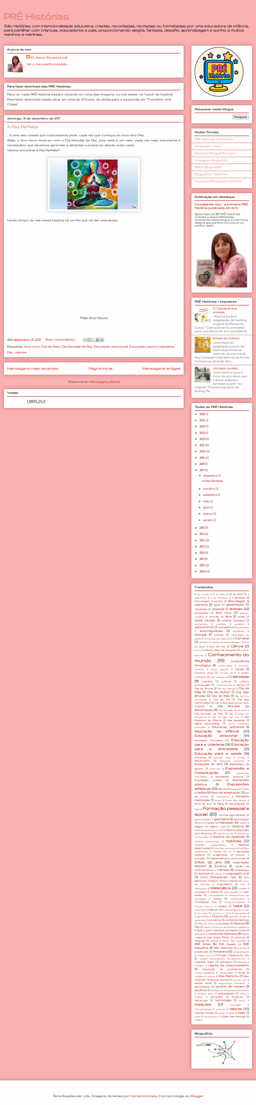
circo (197, 650)
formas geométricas (232, 815)
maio (207, 501)
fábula (222, 789)
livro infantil (230, 880)
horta (217, 851)
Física (220, 803)
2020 (202, 451)
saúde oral (240, 980)
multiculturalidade (234, 902)
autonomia (243, 627)
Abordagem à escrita (209, 601)
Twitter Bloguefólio (208, 167)
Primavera (220, 951)
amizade (218, 609)
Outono (218, 916)
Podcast (200, 940)
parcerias (223, 923)
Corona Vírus (228, 673)
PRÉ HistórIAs (223, 948)
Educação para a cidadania (151, 346)
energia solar (222, 757)
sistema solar (205, 993)
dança (241, 685)
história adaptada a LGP (209, 830)
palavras (200, 920)
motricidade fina (205, 902)
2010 (202, 565)
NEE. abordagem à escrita (233, 910)
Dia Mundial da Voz (225, 717)
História (238, 826)
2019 (202, 457)
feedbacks (223, 796)
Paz (10, 352)
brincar (219, 634)
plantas (240, 937)
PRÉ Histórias (36, 16)
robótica (199, 976)
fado (246, 789)
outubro (209, 488)
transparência (203, 1009)
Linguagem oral (237, 873)
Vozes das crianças (233, 1016)
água (216, 604)
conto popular (220, 669)
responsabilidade (205, 973)
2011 (201, 558)
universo (220, 1009)
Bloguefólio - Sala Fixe (211, 174)
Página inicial (100, 368)
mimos (217, 898)
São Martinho (228, 976)
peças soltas (212, 927)
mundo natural (204, 906)
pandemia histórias (237, 920)
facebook (235, 789)
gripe (211, 822)
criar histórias (218, 677)
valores (20, 352)
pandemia (214, 920)
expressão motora (229, 776)
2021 (202, 445)
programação (241, 952)
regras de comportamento (228, 965)
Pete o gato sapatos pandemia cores (221, 930)
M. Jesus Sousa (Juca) (48, 57)
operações (240, 913)
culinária (207, 681)
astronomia (201, 624)
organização (202, 916)
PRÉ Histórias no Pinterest (214, 139)
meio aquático (231, 892)
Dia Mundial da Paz (76, 346)
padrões (234, 916)
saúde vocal (203, 983)
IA (229, 851)
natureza (200, 910)
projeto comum (205, 955)
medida (242, 888)
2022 (202, 439)
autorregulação (211, 630)
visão (198, 1016)
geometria (221, 819)
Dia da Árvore (204, 688)
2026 (202, 414)
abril (206, 507)
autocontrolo (204, 627)
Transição (235, 1005)
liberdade (204, 873)
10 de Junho (202, 594)
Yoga (197, 1020)
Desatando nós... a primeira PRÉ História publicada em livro (221, 206)
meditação (200, 892)
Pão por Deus (206, 923)
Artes (241, 616)
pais (244, 916)
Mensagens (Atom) (104, 381)
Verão (221, 1013)
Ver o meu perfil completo (46, 64)
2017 (202, 470)
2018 (202, 463)
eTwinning (215, 769)
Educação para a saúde (218, 753)
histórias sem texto (225, 848)
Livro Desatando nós (218, 877)
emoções (200, 757)
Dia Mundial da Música (232, 710)
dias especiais (236, 720)
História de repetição (228, 836)
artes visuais (205, 620)
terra (242, 1000)
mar (242, 884)
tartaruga (201, 1000)
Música (222, 906)
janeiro (208, 520)
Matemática (220, 888)
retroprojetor (226, 973)
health (243, 823)
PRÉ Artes (203, 944)
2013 (202, 546)
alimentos (201, 609)
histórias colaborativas (210, 845)
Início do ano (208, 862)
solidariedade (226, 993)
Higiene (199, 826)
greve (201, 823)
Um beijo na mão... (226, 368)
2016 (202, 527)
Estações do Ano (209, 764)
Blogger (196, 1096)
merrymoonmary (143, 1096)
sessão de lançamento (223, 990)
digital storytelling (207, 723)
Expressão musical (208, 780)
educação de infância (217, 731)
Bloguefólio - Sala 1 (208, 146)
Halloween (226, 822)
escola (241, 757)
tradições (203, 1004)
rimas (241, 972)
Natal (237, 906)
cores (239, 669)
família (201, 792)
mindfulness (237, 899)
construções (225, 665)
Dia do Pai (221, 699)
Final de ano (203, 803)
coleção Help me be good (219, 650)
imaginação (220, 854)
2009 (202, 571)
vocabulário (210, 1016)
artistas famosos (233, 620)
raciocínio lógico (204, 962)
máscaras (201, 888)
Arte (228, 616)
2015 (202, 534)
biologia (201, 634)
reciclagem (226, 962)
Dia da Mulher (218, 692)
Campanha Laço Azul (219, 638)
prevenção (201, 951)
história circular (225, 833)
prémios (242, 948)
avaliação (238, 631)
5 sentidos (238, 597)
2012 (202, 552)
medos (214, 892)
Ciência (237, 646)
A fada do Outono (226, 338)
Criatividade (239, 677)
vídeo (241, 1012)
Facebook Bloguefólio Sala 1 (215, 153)
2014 (202, 540)
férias (217, 800)
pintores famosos (223, 933)
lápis (213, 870)
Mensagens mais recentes (32, 368)
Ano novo (32, 346)
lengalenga (242, 870)
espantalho (202, 760)
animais (235, 609)
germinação (241, 819)
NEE (211, 909)
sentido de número (230, 986)
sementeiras (202, 986)
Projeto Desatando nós (233, 955)
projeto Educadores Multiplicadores (222, 958)
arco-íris (214, 616)
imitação (240, 855)
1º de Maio (219, 594)
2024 (202, 426)
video (231, 1013)
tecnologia (223, 1000)
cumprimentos (224, 685)
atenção (221, 624)
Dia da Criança (226, 688)
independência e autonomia (228, 858)
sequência (201, 990)
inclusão (200, 858)
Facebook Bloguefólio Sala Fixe (218, 181)
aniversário (201, 613)
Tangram (237, 996)
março (208, 513)
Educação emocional (111, 346)
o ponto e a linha (221, 913)
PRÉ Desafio (227, 944)
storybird (216, 996)
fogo (197, 809)
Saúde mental (219, 979)
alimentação (235, 604)
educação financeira (208, 740)
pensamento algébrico (236, 927)
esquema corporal (232, 761)
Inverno (220, 866)
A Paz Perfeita (22, 126)
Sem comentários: (61, 339)
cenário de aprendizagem (226, 642)
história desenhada (207, 841)
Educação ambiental (228, 727)
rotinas (211, 976)
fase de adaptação (225, 792)
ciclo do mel (217, 646)
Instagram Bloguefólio (211, 160)
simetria (244, 990)
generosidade (202, 819)
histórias (233, 841)
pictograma (201, 934)
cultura (226, 681)
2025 (202, 420)
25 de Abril (236, 594)
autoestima (225, 627)
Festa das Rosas (235, 800)
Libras (218, 873)
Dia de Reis (50, 346)
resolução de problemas (222, 969)
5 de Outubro (219, 598)
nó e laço (202, 913)
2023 (202, 432)
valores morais (204, 1013)
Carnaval (242, 638)
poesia (214, 941)
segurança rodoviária (232, 983)
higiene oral (217, 826)
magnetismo (224, 884)
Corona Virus (204, 672)
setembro (210, 494)
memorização (216, 895)
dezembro (210, 475)
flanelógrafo (237, 803)
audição (239, 624)
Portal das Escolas (234, 941)
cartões (203, 642)
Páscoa (239, 923)
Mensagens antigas (161, 368)
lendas (224, 869)
